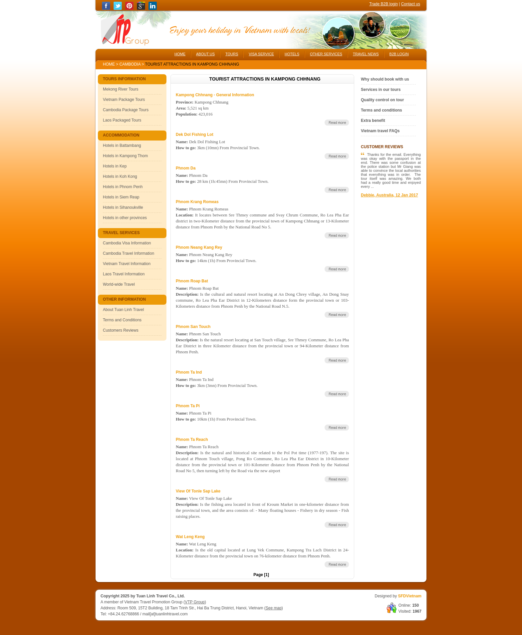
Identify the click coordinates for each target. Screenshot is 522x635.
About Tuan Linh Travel (123, 309)
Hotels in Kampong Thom (125, 156)
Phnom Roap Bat (192, 281)
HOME (179, 54)
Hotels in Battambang (122, 145)
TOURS (231, 54)
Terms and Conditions (122, 320)
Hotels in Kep (115, 166)
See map (274, 608)
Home (109, 64)
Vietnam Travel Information (126, 263)
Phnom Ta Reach (192, 439)
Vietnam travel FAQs (380, 131)
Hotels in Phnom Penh (122, 186)
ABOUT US (205, 54)
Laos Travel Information (123, 274)
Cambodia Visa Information (127, 243)
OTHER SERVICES (326, 54)
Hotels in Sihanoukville (123, 207)
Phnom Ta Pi (188, 406)
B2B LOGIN (399, 54)
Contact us (410, 4)
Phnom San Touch (193, 326)
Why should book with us (385, 79)
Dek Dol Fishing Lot (194, 134)
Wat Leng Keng (190, 536)
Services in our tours (380, 89)
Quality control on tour (382, 100)
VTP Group (195, 602)
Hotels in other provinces (125, 217)
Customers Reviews (120, 330)
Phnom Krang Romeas (197, 201)
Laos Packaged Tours (122, 120)
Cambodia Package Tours (125, 110)
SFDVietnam (409, 596)
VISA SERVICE (261, 54)
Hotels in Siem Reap (121, 197)
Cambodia (130, 64)
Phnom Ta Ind (189, 372)
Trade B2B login (383, 4)
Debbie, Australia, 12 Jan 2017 (389, 195)
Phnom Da (185, 168)
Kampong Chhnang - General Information (215, 95)
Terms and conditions (381, 110)
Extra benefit (373, 120)
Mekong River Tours (120, 89)
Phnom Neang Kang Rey (199, 247)
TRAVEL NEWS (366, 54)
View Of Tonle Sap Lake (198, 491)
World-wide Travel (119, 284)
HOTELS (292, 54)
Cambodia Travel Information (128, 253)
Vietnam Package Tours (124, 99)
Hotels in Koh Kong (120, 176)
